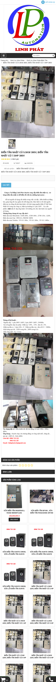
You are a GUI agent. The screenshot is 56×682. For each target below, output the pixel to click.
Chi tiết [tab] (6, 185)
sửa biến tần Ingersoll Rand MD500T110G (14, 512)
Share (6, 163)
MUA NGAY (14, 519)
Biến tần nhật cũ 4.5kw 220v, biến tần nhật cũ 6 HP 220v (41, 657)
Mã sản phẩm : (9, 168)
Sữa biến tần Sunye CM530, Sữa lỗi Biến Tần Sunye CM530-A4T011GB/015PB (41, 554)
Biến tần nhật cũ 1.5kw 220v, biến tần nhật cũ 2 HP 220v (41, 588)
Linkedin (29, 163)
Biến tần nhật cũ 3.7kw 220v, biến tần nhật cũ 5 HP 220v (14, 657)
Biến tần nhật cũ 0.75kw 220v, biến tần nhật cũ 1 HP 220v (14, 623)
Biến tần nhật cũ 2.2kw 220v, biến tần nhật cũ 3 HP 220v (41, 623)
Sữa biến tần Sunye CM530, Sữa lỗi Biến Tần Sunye (14, 587)
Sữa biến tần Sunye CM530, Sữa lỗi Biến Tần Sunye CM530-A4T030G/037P (14, 554)
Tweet (17, 163)
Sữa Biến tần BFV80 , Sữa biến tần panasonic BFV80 (41, 512)
